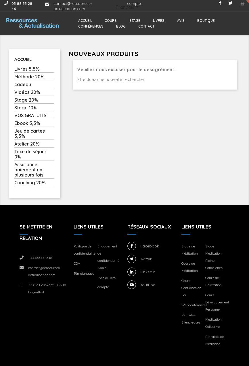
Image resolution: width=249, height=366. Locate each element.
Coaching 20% (30, 182)
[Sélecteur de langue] (128, 7)
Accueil (85, 20)
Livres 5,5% (27, 69)
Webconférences (194, 305)
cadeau (22, 84)
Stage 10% (25, 108)
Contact (146, 26)
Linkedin (148, 272)
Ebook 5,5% (27, 123)
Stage (134, 20)
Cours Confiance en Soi (191, 287)
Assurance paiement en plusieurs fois (28, 170)
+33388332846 (40, 257)
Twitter (146, 259)
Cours (111, 20)
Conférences (91, 26)
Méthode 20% (29, 77)
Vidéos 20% (27, 92)
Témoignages (84, 273)
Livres (158, 20)
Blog (121, 26)
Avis (181, 20)
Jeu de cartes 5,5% (29, 133)
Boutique (206, 20)
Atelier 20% (27, 144)
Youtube (147, 284)
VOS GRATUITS (30, 115)
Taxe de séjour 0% (30, 154)
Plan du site (106, 278)
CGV (77, 263)
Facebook (149, 246)
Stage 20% (26, 100)
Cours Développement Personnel (217, 302)
